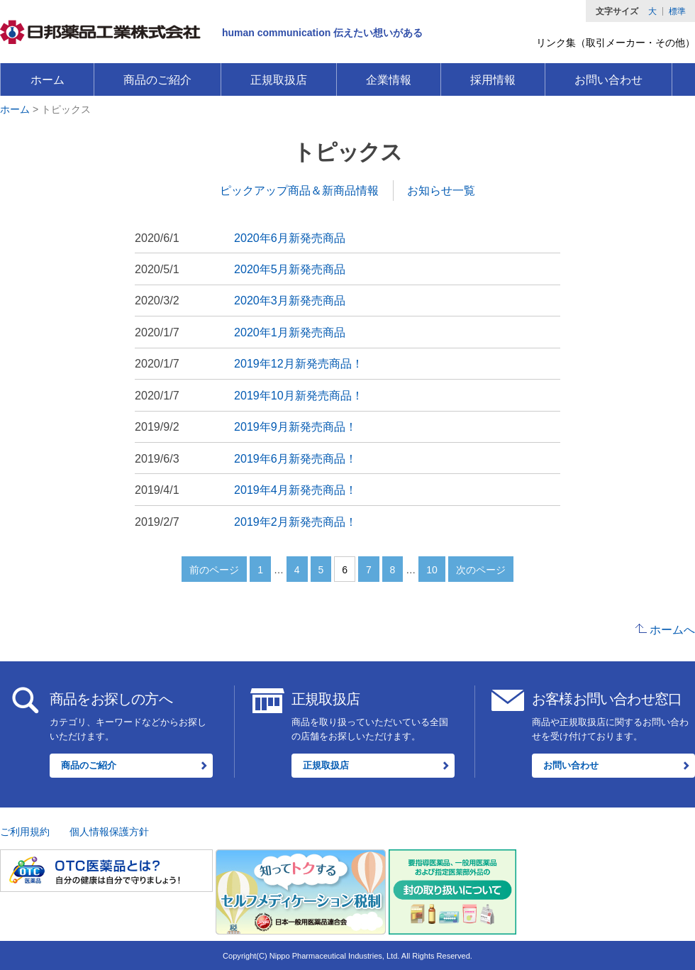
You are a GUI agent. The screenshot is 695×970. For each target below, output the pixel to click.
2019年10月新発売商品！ (298, 395)
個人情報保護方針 (109, 831)
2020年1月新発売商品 (289, 332)
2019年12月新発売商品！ (298, 363)
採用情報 (493, 80)
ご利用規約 (25, 831)
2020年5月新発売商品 (289, 269)
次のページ (481, 569)
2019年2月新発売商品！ (295, 521)
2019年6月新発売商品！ (295, 458)
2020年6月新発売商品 (289, 237)
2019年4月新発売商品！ (295, 489)
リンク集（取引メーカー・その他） (615, 42)
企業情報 (388, 80)
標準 (677, 11)
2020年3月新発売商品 (289, 300)
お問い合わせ (608, 80)
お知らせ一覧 (441, 190)
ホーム (47, 80)
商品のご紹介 (157, 80)
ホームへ (672, 629)
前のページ (214, 569)
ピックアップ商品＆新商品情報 (299, 190)
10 (432, 569)
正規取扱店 (278, 80)
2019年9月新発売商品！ (295, 426)
